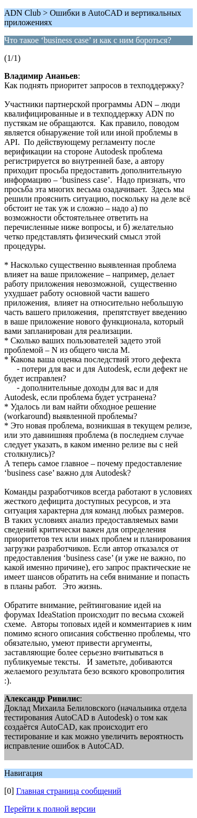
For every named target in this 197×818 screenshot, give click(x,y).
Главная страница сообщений (68, 790)
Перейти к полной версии (50, 808)
